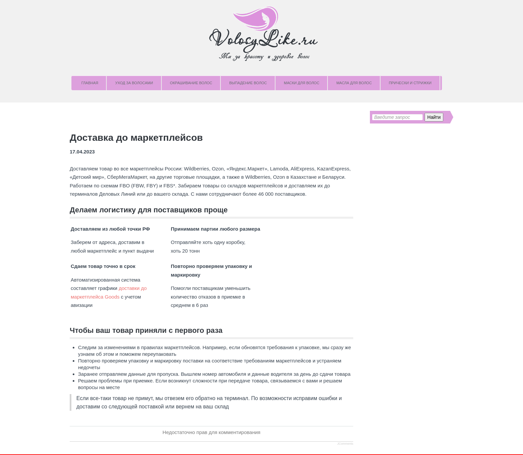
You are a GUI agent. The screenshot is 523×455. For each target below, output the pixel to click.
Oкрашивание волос (191, 83)
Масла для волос (354, 83)
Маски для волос (301, 83)
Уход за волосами (134, 83)
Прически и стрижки (410, 83)
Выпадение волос (248, 83)
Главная (89, 83)
